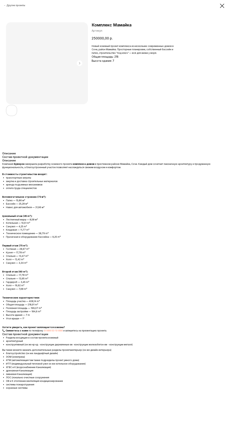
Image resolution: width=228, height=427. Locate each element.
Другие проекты (16, 5)
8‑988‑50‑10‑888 (53, 330)
